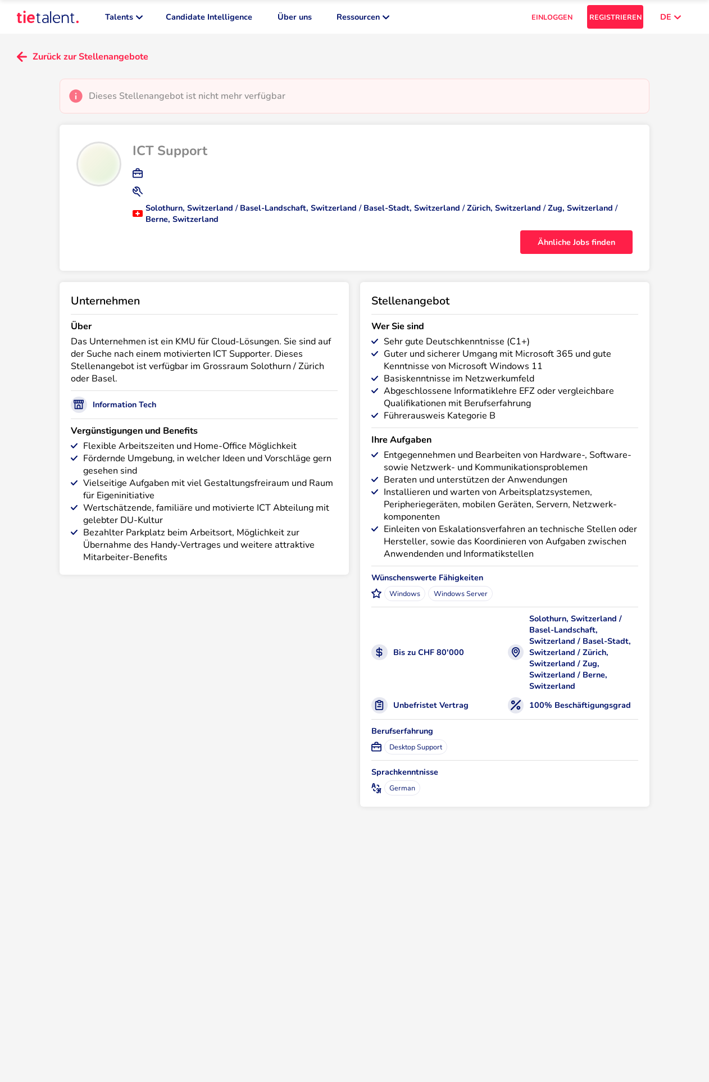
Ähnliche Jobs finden (576, 242)
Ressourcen (363, 16)
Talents (124, 16)
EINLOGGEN (551, 17)
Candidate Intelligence (209, 16)
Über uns (295, 16)
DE (670, 16)
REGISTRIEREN (615, 17)
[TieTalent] (48, 17)
